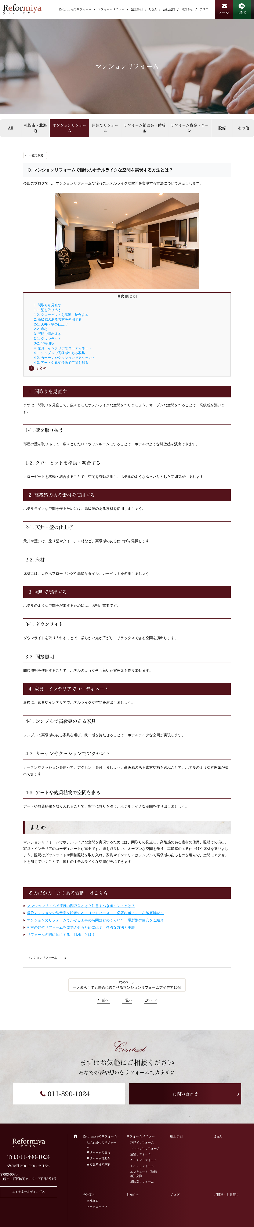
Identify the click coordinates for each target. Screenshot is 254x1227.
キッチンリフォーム (143, 1160)
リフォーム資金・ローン (190, 127)
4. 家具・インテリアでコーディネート (63, 348)
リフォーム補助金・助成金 (145, 127)
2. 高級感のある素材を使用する (58, 319)
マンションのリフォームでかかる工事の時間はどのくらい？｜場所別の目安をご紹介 (95, 920)
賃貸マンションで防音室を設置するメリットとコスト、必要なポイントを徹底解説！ (95, 913)
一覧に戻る (36, 155)
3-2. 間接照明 (44, 343)
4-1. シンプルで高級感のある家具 (59, 353)
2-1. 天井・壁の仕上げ (51, 324)
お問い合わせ (185, 1094)
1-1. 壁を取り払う (47, 310)
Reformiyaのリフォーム (75, 9)
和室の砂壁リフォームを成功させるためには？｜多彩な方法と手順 (81, 927)
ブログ (203, 9)
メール (224, 12)
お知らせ (187, 9)
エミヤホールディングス (28, 1191)
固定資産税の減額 (98, 1164)
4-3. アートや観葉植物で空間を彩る (61, 362)
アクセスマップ (97, 1206)
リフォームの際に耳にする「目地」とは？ (61, 935)
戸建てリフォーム (105, 127)
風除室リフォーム (142, 1181)
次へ (148, 1000)
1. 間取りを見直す (47, 305)
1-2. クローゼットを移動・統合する (61, 315)
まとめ (41, 368)
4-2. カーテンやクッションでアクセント (64, 358)
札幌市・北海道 (35, 127)
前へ (105, 1000)
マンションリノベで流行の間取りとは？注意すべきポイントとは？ (81, 906)
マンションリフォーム (69, 127)
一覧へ (127, 1000)
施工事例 (137, 9)
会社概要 (92, 1200)
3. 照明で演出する (47, 334)
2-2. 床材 (40, 329)
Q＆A (153, 9)
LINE (241, 12)
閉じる (131, 296)
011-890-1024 (69, 1094)
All (10, 128)
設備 (222, 128)
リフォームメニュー (111, 9)
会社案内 (169, 9)
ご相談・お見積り (226, 1194)
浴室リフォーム (140, 1154)
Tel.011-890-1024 (28, 1156)
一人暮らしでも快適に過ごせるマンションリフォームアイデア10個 (127, 988)
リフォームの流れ (98, 1152)
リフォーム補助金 (98, 1158)
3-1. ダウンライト (47, 339)
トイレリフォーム (142, 1166)
